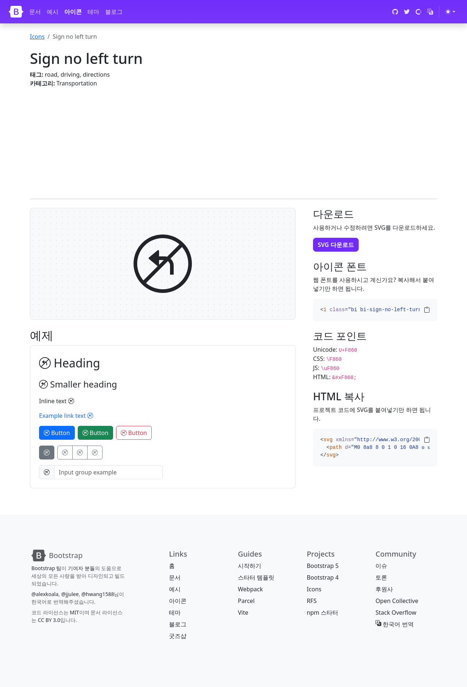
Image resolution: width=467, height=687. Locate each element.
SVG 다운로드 (336, 245)
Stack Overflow (395, 612)
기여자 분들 (81, 568)
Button (57, 433)
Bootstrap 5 (323, 566)
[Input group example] (108, 472)
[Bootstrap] (16, 11)
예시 (52, 12)
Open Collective (396, 601)
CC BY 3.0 (49, 620)
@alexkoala (44, 594)
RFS (312, 601)
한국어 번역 (394, 624)
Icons (37, 37)
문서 (35, 12)
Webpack (250, 589)
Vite (243, 612)
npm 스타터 (323, 612)
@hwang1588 (97, 594)
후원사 (384, 589)
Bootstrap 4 (323, 577)
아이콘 (73, 12)
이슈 (381, 566)
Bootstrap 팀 (46, 568)
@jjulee (70, 594)
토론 (381, 577)
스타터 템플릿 (256, 577)
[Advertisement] (233, 139)
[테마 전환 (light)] (450, 11)
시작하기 (249, 566)
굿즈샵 (177, 636)
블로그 (114, 12)
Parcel (246, 601)
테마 (93, 12)
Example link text (66, 416)
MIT (74, 612)
